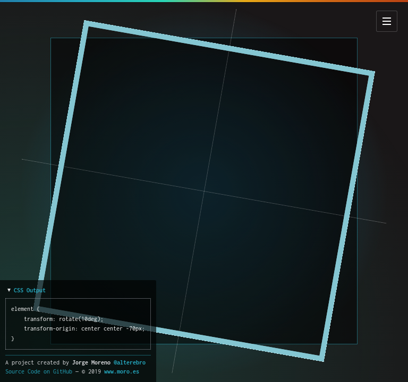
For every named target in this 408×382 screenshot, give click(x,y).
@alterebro (130, 362)
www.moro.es (121, 371)
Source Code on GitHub (38, 371)
